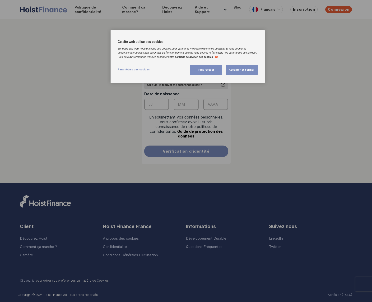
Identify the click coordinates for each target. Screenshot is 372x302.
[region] (188, 56)
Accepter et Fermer (241, 69)
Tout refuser (206, 69)
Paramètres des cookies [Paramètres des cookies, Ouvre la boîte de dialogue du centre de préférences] (134, 69)
